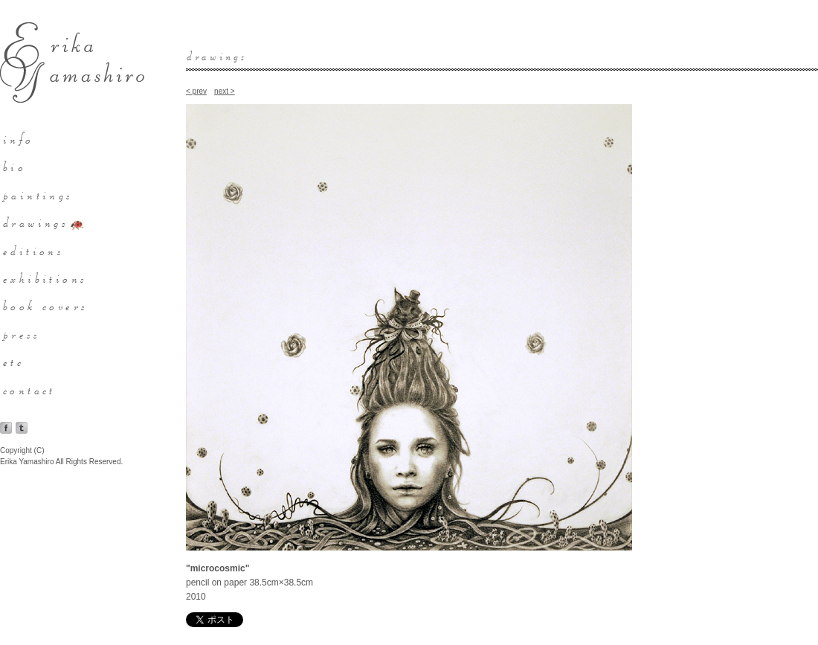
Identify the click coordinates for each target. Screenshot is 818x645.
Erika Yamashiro (72, 62)
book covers (46, 305)
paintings (39, 194)
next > (224, 91)
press (22, 333)
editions (34, 250)
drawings (36, 222)
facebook (6, 428)
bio (15, 166)
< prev (196, 91)
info (19, 138)
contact (30, 389)
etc (14, 361)
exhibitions (45, 277)
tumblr (22, 428)
